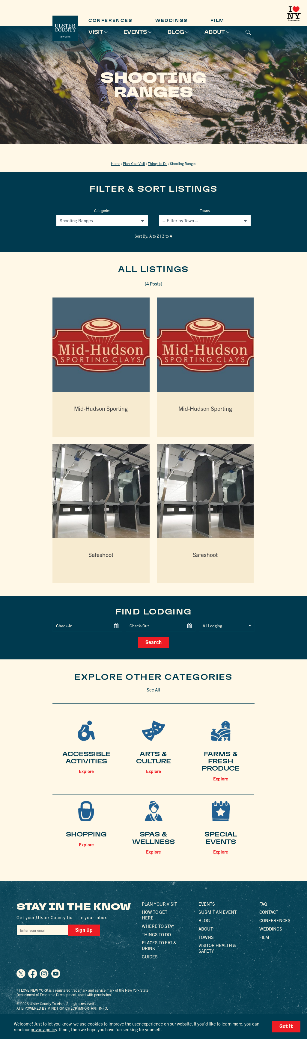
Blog (176, 32)
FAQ (263, 903)
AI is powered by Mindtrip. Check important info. (62, 1007)
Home (115, 163)
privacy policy (43, 1029)
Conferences (110, 20)
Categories (102, 210)
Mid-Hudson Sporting (101, 408)
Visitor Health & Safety (217, 947)
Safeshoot (100, 554)
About (214, 32)
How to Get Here (154, 914)
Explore (86, 770)
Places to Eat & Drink (159, 945)
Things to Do (157, 163)
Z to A (167, 235)
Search (153, 642)
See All (153, 689)
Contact (268, 911)
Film (217, 20)
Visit (95, 32)
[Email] (40, 929)
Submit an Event (217, 911)
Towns (205, 210)
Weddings (171, 20)
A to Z (154, 235)
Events (135, 32)
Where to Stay (158, 925)
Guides (150, 956)
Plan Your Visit (134, 163)
